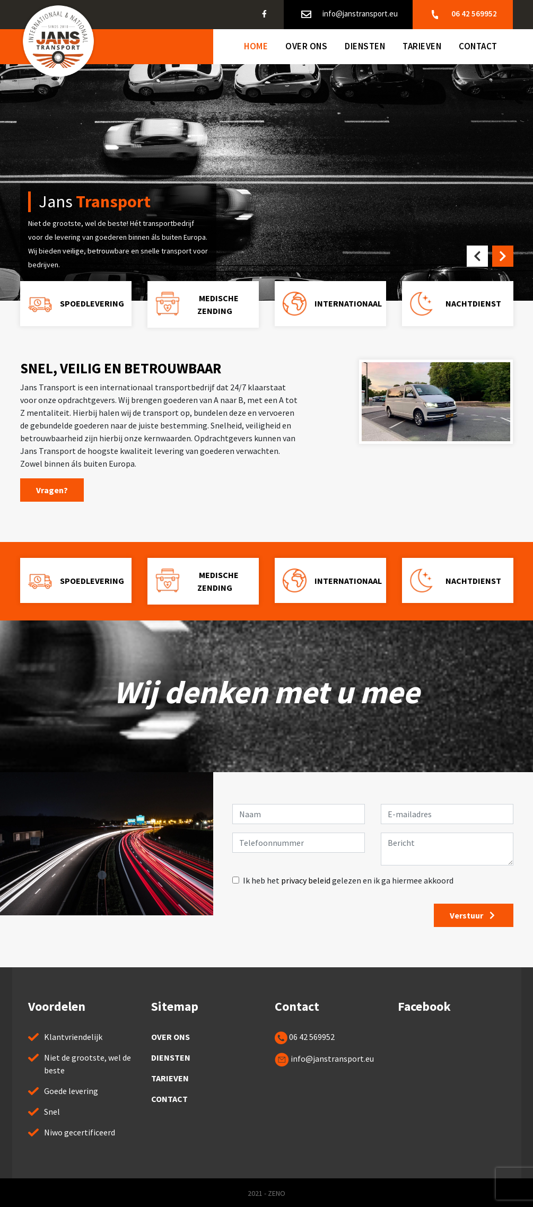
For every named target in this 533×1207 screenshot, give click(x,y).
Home (256, 46)
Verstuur (473, 915)
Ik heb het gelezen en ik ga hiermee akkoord (348, 880)
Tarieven (422, 46)
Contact (478, 46)
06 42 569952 (463, 14)
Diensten (365, 46)
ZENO (276, 1193)
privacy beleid (305, 880)
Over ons (306, 46)
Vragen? (52, 490)
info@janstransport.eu (349, 14)
